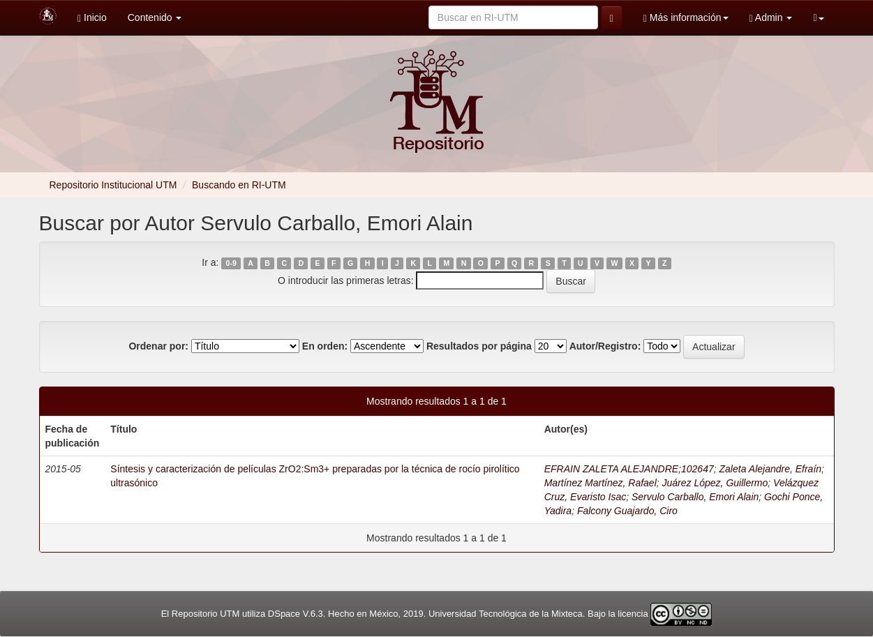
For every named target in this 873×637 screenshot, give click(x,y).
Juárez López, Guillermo (715, 482)
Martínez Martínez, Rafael (600, 482)
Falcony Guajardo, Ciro (627, 510)
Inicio (92, 18)
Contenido (155, 17)
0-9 (231, 263)
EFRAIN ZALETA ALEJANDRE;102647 (629, 468)
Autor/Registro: (605, 346)
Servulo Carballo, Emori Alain (695, 496)
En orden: (325, 346)
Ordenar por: (158, 346)
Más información (686, 18)
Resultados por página (479, 346)
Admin (771, 18)
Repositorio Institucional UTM (113, 184)
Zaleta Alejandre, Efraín (770, 468)
